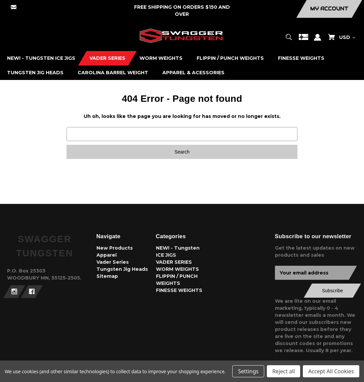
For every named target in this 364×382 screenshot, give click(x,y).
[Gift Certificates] (303, 40)
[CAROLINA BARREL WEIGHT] (113, 73)
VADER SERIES (174, 262)
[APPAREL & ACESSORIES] (193, 73)
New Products (114, 248)
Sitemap (107, 276)
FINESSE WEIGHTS (179, 290)
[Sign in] (317, 40)
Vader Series (112, 262)
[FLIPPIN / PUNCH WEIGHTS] (230, 58)
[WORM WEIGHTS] (161, 58)
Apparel (106, 255)
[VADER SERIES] (107, 58)
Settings (248, 371)
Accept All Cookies (331, 371)
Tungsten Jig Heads (122, 269)
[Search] (289, 40)
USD (347, 37)
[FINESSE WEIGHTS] (301, 58)
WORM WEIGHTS (177, 269)
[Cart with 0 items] (331, 40)
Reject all (283, 371)
